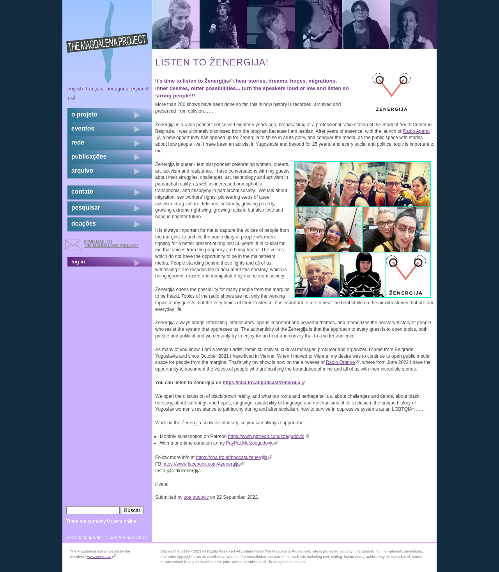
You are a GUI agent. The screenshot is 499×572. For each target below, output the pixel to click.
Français (94, 89)
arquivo (82, 170)
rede (77, 142)
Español (140, 89)
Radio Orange (343, 362)
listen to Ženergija (208, 81)
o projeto (84, 114)
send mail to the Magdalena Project (111, 244)
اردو (71, 97)
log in (78, 262)
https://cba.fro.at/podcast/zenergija (264, 382)
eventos (82, 128)
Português (117, 89)
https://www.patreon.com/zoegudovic (268, 436)
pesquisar (85, 207)
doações (83, 223)
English (75, 89)
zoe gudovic (196, 497)
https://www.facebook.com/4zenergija (203, 464)
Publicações (88, 156)
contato (82, 191)
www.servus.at (101, 556)
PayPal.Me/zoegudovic (252, 443)
